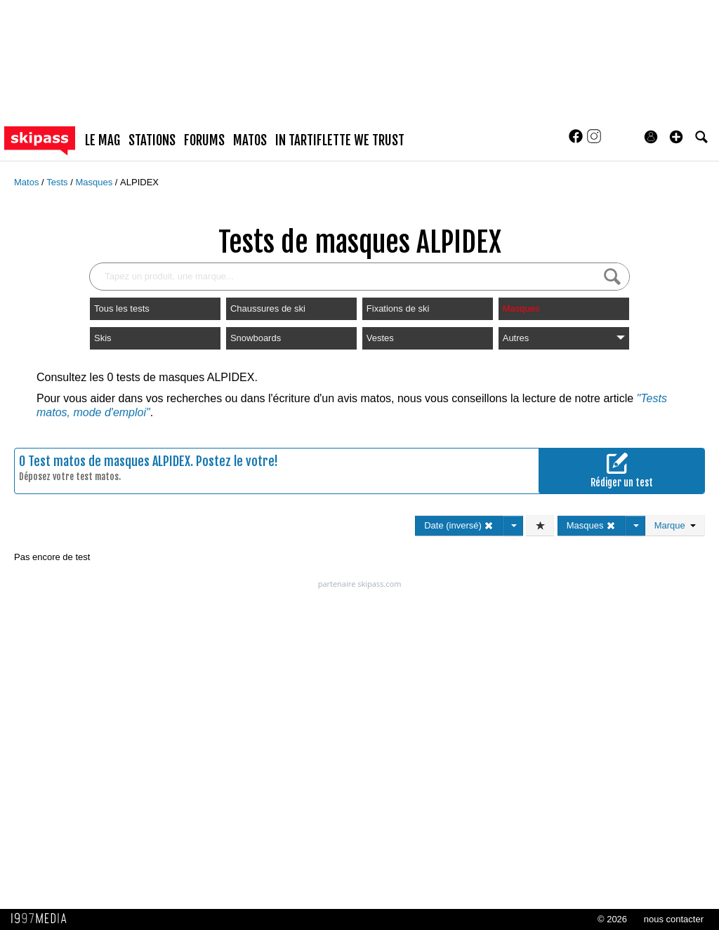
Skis (103, 338)
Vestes (380, 338)
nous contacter (674, 919)
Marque (675, 525)
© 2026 (612, 919)
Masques (94, 182)
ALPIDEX (139, 182)
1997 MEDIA (42, 919)
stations (152, 140)
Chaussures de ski (267, 308)
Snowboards (255, 338)
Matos (27, 182)
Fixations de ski (398, 308)
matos (250, 140)
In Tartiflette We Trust (339, 140)
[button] (676, 137)
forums (204, 140)
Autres (564, 338)
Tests (58, 182)
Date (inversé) (459, 525)
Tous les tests (122, 308)
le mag (102, 140)
